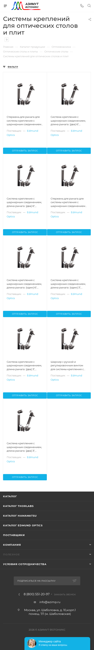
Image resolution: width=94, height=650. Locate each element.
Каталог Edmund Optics (23, 525)
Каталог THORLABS (18, 505)
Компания (12, 544)
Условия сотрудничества (24, 564)
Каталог (10, 496)
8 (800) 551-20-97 (36, 594)
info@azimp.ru (49, 602)
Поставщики (14, 535)
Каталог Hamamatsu (20, 515)
